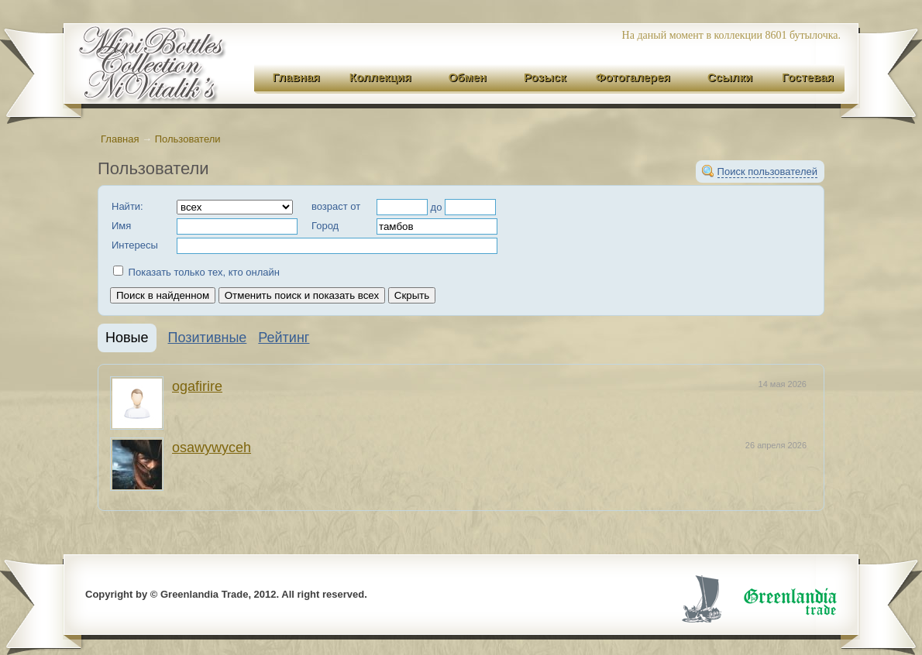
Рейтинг (283, 337)
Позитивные (207, 337)
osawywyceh (211, 447)
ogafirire (197, 386)
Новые (127, 337)
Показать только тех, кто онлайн (196, 272)
